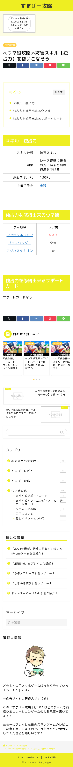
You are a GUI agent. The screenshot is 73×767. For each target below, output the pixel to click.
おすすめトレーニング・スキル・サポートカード (41, 502)
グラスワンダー (19, 243)
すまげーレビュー (38, 471)
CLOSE (59, 92)
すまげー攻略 (36, 6)
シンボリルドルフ (20, 235)
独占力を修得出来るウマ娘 (31, 111)
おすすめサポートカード (41, 496)
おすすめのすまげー (38, 461)
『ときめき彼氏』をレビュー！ (31, 583)
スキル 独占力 (24, 103)
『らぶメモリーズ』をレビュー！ (33, 573)
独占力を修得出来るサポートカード (38, 119)
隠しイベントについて (41, 518)
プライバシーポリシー (28, 757)
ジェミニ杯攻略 (41, 509)
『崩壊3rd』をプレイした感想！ (32, 563)
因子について (41, 514)
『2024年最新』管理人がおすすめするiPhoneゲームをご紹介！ (36, 551)
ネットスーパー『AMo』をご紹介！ (34, 593)
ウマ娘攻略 (10, 45)
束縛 (43, 185)
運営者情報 (50, 757)
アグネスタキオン (20, 251)
